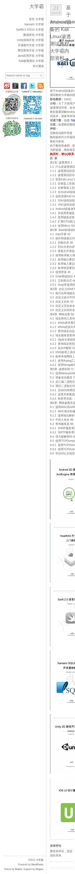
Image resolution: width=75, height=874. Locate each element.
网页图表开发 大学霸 (31, 50)
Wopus (39, 869)
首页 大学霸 (36, 19)
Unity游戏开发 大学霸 (30, 40)
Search (41, 75)
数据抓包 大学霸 (33, 34)
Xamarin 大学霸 (34, 24)
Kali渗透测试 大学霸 (31, 60)
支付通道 (38, 66)
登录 (58, 855)
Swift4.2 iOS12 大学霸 (30, 29)
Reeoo (18, 869)
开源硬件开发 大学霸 (31, 45)
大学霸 (36, 6)
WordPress (37, 864)
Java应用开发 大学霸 (31, 55)
